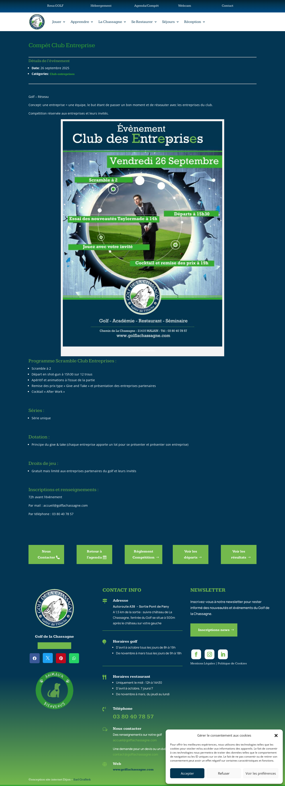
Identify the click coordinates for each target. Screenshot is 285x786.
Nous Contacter (46, 554)
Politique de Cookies (232, 663)
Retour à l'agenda (94, 554)
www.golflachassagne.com (133, 769)
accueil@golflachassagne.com (135, 740)
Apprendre (80, 22)
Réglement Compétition (143, 554)
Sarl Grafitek (82, 779)
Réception (192, 22)
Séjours (168, 22)
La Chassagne (110, 22)
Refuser (224, 773)
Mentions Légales (202, 663)
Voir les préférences (261, 773)
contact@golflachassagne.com (135, 754)
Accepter (187, 773)
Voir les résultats (238, 554)
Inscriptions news (214, 630)
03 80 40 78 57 (133, 716)
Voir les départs (190, 554)
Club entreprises (62, 74)
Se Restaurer (142, 22)
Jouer (56, 22)
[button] (276, 735)
